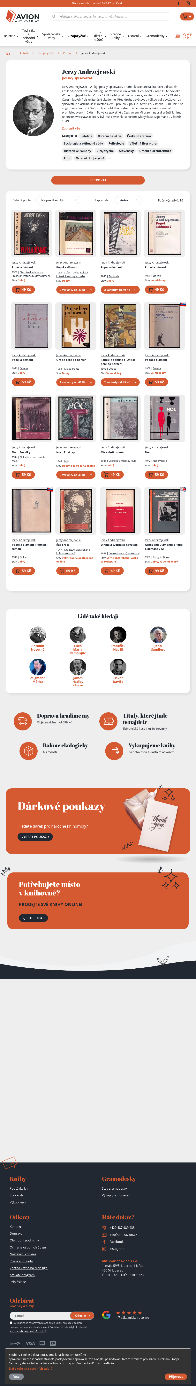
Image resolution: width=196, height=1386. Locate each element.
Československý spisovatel (124, 553)
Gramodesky (155, 36)
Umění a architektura (155, 151)
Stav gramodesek (114, 1188)
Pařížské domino (118, 362)
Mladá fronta (71, 368)
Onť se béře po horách (71, 360)
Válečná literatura (143, 143)
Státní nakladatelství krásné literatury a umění (72, 274)
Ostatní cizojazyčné (90, 158)
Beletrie (9, 36)
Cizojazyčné (77, 36)
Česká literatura (139, 136)
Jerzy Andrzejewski (24, 262)
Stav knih (16, 1195)
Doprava (16, 1233)
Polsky (67, 53)
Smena (157, 368)
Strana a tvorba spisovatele (119, 545)
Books (112, 368)
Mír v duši (113, 452)
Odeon (157, 276)
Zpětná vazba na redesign (29, 1268)
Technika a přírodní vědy (28, 36)
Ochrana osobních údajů (28, 1247)
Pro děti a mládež (98, 36)
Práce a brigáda (21, 1261)
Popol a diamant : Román (30, 547)
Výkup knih (18, 1202)
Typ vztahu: (102, 200)
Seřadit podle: (22, 200)
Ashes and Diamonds (164, 547)
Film (67, 158)
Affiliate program (22, 1275)
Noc (21, 452)
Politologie (116, 143)
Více (16, 1376)
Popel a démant (22, 267)
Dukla (23, 557)
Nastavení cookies (23, 1254)
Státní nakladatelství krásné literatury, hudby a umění (31, 274)
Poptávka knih (20, 1188)
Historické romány (77, 151)
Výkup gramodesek (116, 1195)
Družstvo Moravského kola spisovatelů (73, 551)
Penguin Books (161, 557)
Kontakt (15, 1227)
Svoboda (114, 276)
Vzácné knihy (115, 36)
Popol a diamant (156, 360)
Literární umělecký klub (122, 460)
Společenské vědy (51, 36)
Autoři (24, 53)
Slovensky (126, 151)
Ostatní (133, 36)
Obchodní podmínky (25, 1240)
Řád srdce (62, 545)
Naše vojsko (160, 460)
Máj (66, 461)
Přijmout (176, 1376)
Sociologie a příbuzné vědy (83, 143)
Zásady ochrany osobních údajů (28, 1331)
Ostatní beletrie (110, 136)
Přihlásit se (18, 1282)
